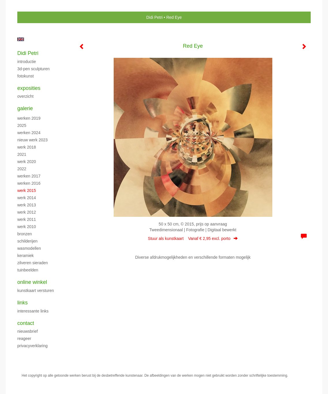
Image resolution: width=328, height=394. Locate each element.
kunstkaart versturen (35, 290)
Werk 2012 (26, 212)
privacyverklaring (32, 345)
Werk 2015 (26, 190)
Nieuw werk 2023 (32, 140)
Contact (25, 323)
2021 (21, 154)
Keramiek (25, 255)
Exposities (28, 88)
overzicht (25, 96)
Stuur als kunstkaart (193, 238)
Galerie (25, 108)
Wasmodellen (29, 248)
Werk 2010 (26, 226)
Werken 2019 (28, 118)
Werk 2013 (26, 205)
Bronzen (24, 234)
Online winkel (32, 282)
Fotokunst (25, 76)
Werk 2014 (26, 197)
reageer (24, 338)
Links (22, 303)
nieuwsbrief (27, 331)
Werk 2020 (26, 161)
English (20, 39)
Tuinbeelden (27, 270)
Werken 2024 (28, 132)
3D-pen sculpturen (33, 68)
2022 (21, 169)
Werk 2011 (26, 219)
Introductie (26, 61)
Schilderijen (27, 241)
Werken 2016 (28, 183)
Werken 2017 (28, 176)
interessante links (32, 311)
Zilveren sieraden (32, 262)
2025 (21, 125)
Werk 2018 (26, 147)
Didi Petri (154, 17)
